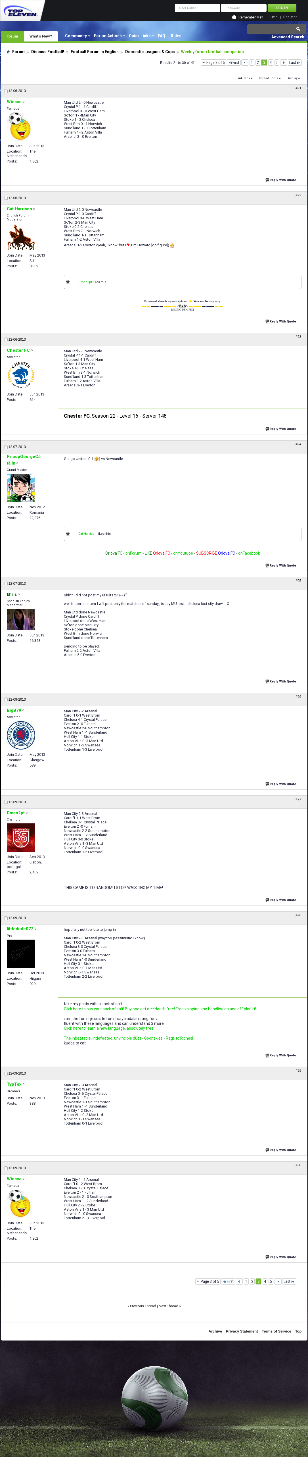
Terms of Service (276, 1331)
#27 (298, 799)
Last (294, 62)
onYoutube (182, 553)
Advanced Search (287, 37)
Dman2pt (85, 282)
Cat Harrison (87, 534)
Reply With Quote (281, 179)
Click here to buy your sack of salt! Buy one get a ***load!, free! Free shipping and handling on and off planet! (160, 1009)
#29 (298, 1071)
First (233, 62)
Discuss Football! (47, 51)
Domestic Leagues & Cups (150, 51)
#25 (298, 581)
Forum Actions (108, 36)
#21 (298, 88)
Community (76, 36)
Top (298, 1331)
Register (290, 17)
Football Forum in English (95, 51)
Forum (12, 36)
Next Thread (168, 1306)
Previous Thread (143, 1306)
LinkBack (243, 78)
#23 (298, 337)
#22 (298, 195)
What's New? (41, 36)
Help (274, 17)
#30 (298, 1165)
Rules (176, 36)
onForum (133, 553)
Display (292, 78)
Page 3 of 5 (215, 62)
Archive (215, 1331)
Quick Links (140, 36)
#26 (298, 697)
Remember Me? (250, 17)
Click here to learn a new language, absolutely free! (109, 1028)
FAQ (161, 36)
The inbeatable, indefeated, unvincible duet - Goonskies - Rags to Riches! (128, 1038)
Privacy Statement (242, 1331)
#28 (298, 915)
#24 (298, 444)
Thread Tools (268, 78)
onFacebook (249, 553)
